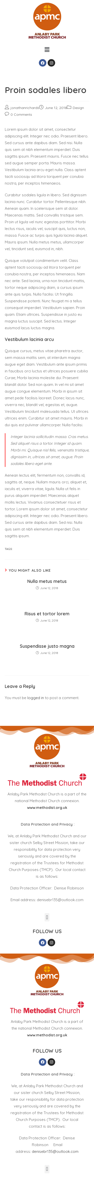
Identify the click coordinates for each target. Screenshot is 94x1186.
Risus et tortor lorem (47, 614)
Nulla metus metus (47, 581)
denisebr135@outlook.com (55, 1151)
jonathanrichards (25, 108)
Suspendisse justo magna (47, 646)
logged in (35, 697)
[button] (47, 49)
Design (78, 108)
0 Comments (21, 114)
